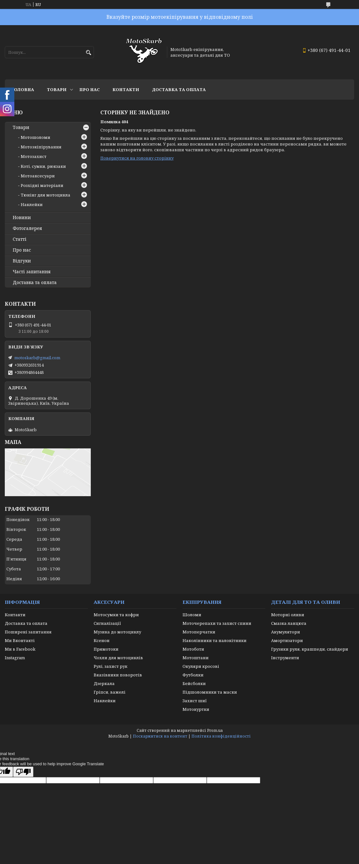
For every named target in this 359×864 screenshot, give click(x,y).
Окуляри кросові (201, 666)
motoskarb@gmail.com (37, 357)
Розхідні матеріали (42, 185)
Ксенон (102, 640)
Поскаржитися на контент (160, 736)
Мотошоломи (35, 137)
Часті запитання (32, 272)
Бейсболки (194, 683)
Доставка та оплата (179, 89)
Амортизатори (287, 640)
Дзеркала (104, 683)
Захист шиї (195, 700)
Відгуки (22, 261)
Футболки (193, 675)
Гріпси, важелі (110, 692)
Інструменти (285, 657)
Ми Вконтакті (20, 640)
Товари (57, 89)
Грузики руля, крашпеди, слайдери (309, 649)
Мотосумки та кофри (116, 615)
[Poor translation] (23, 772)
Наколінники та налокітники (215, 640)
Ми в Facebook (20, 649)
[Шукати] (88, 52)
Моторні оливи (287, 615)
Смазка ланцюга (288, 623)
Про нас (89, 89)
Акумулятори (285, 632)
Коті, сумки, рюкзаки (43, 166)
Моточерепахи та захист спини (217, 623)
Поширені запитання (28, 632)
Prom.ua (215, 730)
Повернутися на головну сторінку (137, 158)
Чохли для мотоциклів (118, 657)
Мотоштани (196, 657)
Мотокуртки (196, 709)
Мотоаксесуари (38, 176)
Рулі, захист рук (110, 666)
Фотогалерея (27, 228)
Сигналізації (107, 623)
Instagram (15, 657)
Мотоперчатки (199, 632)
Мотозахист (34, 156)
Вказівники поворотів (118, 675)
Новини (22, 217)
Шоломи (192, 615)
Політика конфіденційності (221, 736)
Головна (22, 89)
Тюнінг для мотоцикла (45, 195)
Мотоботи (193, 649)
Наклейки (32, 204)
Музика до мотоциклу (117, 632)
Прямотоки (106, 649)
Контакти (125, 89)
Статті (19, 239)
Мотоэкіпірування (41, 147)
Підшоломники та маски (210, 692)
